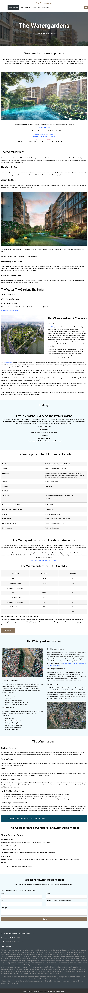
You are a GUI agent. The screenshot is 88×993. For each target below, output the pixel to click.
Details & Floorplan (25, 7)
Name (3, 893)
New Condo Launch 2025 (44, 140)
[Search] (86, 7)
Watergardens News (43, 7)
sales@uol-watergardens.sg (14, 941)
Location (34, 7)
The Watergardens (13, 7)
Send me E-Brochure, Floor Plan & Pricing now (18, 890)
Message (4, 908)
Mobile (48, 893)
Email (2, 901)
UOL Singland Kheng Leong (41, 33)
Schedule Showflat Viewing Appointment (58, 901)
